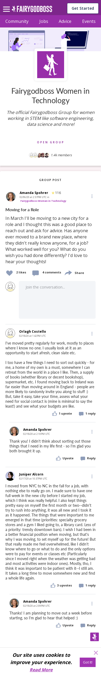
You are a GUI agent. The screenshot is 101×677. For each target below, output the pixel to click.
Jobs (43, 21)
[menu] (7, 5)
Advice (65, 21)
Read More (41, 670)
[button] (92, 196)
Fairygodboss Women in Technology (43, 201)
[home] (32, 10)
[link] (50, 236)
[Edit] (91, 196)
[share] (68, 272)
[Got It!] (88, 662)
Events (89, 21)
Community (17, 21)
